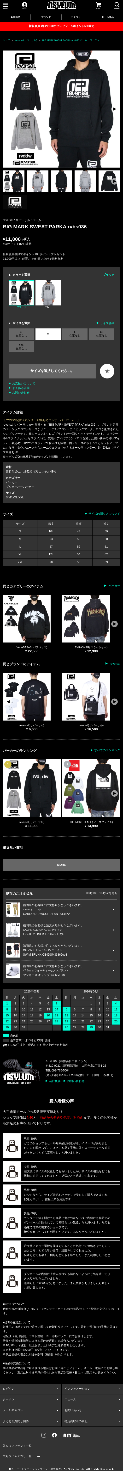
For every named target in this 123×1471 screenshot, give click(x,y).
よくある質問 (20, 388)
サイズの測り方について (104, 513)
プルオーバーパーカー (20, 487)
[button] (114, 109)
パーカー (38, 220)
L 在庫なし (75, 334)
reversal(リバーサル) (26, 40)
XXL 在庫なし (21, 346)
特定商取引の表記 (76, 1421)
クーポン (8, 1399)
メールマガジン (13, 1410)
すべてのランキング (107, 750)
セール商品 (108, 17)
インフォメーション (77, 1388)
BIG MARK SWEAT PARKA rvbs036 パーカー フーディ (71, 40)
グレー (48, 294)
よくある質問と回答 (16, 1421)
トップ (6, 40)
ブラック (21, 294)
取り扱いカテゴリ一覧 (17, 1456)
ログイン (8, 1388)
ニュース (70, 1399)
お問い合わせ (20, 392)
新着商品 (15, 17)
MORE (61, 865)
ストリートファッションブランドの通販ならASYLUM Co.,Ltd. (48, 1469)
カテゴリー (77, 17)
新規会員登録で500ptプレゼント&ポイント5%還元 (61, 26)
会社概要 (55, 1081)
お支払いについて (23, 383)
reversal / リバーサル (17, 220)
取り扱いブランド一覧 (17, 1446)
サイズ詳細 (107, 323)
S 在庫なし (21, 334)
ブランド (46, 17)
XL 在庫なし (101, 334)
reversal (114, 663)
